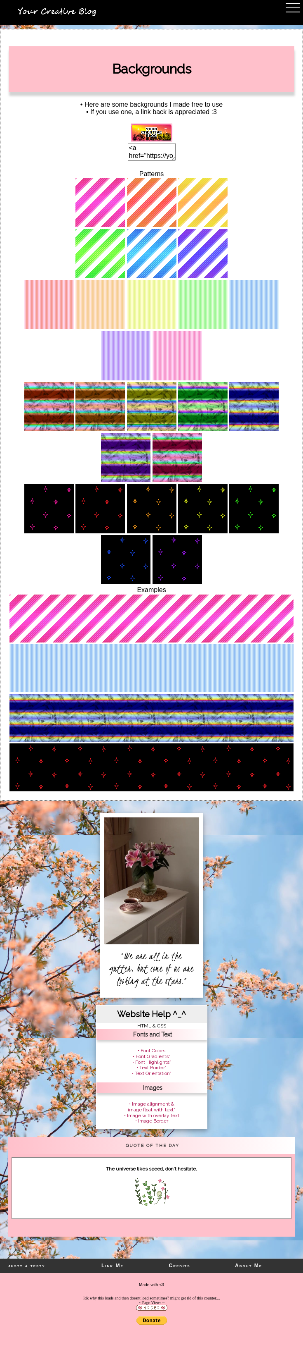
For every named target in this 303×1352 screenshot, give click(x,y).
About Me (248, 1265)
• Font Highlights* (151, 1062)
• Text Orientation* (151, 1073)
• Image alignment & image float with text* (151, 1107)
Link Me (112, 1265)
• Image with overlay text (151, 1115)
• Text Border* (151, 1067)
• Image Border (151, 1121)
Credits (179, 1265)
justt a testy (26, 1265)
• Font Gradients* (151, 1056)
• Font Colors (151, 1050)
